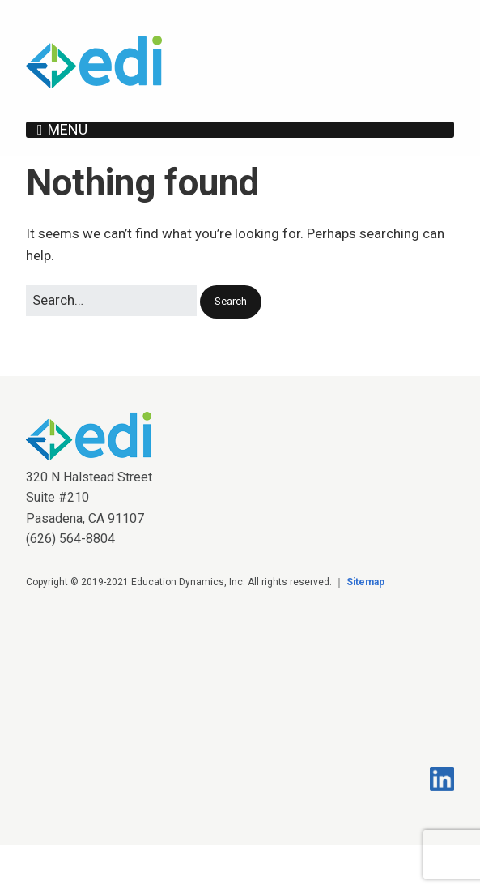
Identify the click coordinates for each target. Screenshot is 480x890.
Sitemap (365, 582)
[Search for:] (111, 300)
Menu (67, 130)
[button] (230, 302)
